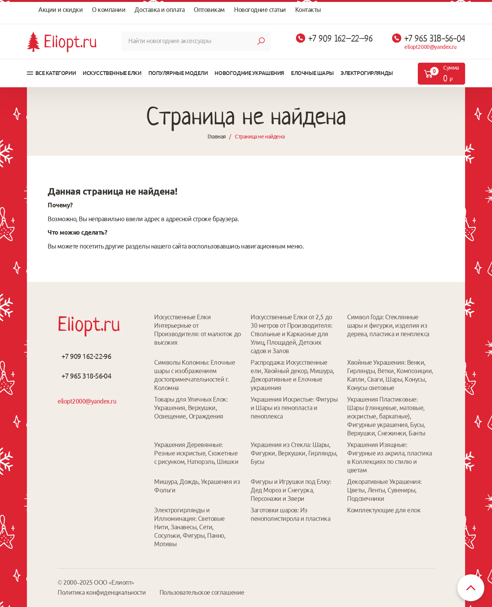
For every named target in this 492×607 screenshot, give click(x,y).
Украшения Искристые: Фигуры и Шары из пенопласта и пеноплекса (294, 408)
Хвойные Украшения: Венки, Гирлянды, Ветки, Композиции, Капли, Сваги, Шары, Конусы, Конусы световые (390, 375)
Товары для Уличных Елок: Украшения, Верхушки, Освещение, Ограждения (191, 408)
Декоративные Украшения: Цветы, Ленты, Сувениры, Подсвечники (384, 490)
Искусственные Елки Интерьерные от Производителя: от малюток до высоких (197, 330)
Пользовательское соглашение (202, 592)
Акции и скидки (60, 9)
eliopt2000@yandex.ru (430, 47)
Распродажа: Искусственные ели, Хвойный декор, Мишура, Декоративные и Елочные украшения (292, 375)
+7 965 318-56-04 (434, 38)
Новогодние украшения (249, 73)
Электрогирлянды (367, 73)
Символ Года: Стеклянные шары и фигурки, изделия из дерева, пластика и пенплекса (388, 325)
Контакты (308, 9)
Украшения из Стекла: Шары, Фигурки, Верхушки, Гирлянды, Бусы (294, 453)
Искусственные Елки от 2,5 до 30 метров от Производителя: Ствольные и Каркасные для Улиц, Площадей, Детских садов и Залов (291, 334)
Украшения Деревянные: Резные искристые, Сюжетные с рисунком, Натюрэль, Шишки (196, 453)
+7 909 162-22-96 (86, 356)
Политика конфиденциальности (102, 592)
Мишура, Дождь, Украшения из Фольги (197, 486)
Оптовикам (209, 9)
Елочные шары (312, 73)
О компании (108, 9)
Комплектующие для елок (384, 510)
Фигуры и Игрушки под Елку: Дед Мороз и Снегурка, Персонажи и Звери (291, 490)
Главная (217, 136)
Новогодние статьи (260, 9)
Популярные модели (178, 73)
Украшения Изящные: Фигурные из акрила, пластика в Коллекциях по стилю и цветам (389, 457)
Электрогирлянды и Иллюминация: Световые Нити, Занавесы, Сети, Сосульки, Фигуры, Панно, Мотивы (189, 527)
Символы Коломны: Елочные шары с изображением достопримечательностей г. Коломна (194, 375)
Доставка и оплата (159, 9)
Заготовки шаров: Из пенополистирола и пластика (291, 514)
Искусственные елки (112, 73)
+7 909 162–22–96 (340, 38)
